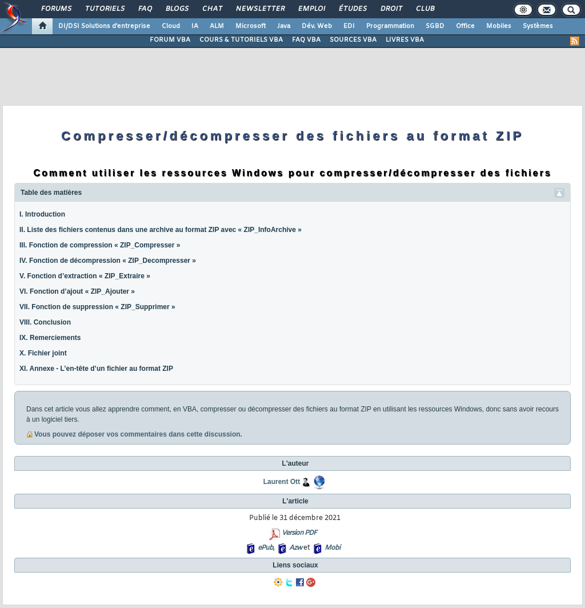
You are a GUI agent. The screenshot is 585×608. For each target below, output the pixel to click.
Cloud (171, 26)
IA (194, 26)
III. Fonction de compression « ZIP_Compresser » (99, 245)
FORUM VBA (170, 40)
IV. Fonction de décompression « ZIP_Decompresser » (107, 261)
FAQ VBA (306, 40)
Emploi (311, 9)
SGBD (435, 26)
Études (352, 9)
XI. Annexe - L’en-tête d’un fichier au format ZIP (96, 369)
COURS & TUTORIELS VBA (241, 40)
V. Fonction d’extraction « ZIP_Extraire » (84, 276)
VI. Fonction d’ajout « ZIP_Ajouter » (77, 291)
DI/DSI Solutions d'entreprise (104, 26)
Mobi (332, 548)
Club (424, 9)
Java (283, 26)
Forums (55, 9)
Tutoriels (104, 9)
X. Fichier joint (43, 353)
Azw (295, 548)
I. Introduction (42, 214)
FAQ (145, 9)
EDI (349, 26)
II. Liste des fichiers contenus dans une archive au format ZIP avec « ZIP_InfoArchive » (160, 230)
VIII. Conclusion (45, 322)
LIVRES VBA (405, 40)
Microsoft (250, 26)
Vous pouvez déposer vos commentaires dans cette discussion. (138, 434)
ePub (265, 548)
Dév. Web (317, 26)
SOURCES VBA (353, 40)
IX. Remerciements (50, 338)
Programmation (390, 26)
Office (465, 26)
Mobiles (498, 26)
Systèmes (538, 26)
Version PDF (299, 533)
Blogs (176, 9)
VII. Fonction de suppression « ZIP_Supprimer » (97, 307)
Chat (212, 9)
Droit (391, 9)
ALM (217, 26)
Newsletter (259, 9)
